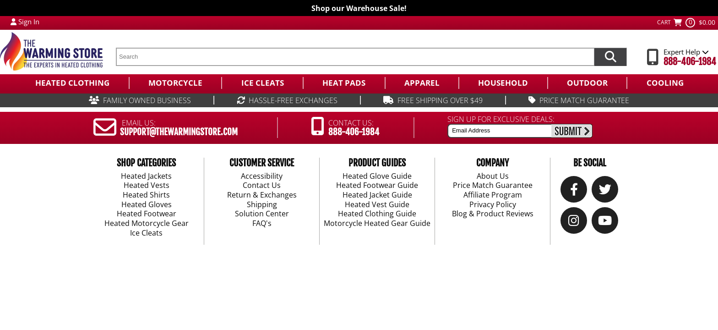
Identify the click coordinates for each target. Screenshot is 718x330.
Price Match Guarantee (493, 185)
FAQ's (262, 223)
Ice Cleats (146, 232)
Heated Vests (146, 185)
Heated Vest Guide (377, 204)
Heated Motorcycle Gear (146, 223)
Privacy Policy (492, 204)
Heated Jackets (146, 176)
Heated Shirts (146, 195)
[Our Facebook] (574, 191)
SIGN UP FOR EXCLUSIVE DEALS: (501, 119)
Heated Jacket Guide (377, 195)
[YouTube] (605, 222)
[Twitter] (605, 191)
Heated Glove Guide (377, 176)
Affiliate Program (492, 195)
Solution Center (262, 214)
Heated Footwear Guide (377, 185)
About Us (493, 176)
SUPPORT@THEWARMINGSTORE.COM (179, 132)
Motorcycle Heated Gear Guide (377, 223)
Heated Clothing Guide (377, 214)
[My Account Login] (13, 21)
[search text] (355, 57)
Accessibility (262, 176)
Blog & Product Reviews (492, 214)
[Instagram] (573, 222)
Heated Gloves (146, 204)
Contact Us (262, 185)
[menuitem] (72, 83)
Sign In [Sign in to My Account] (28, 21)
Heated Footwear (146, 214)
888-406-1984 (690, 61)
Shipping (262, 204)
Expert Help (686, 51)
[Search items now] (610, 57)
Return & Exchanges (262, 195)
